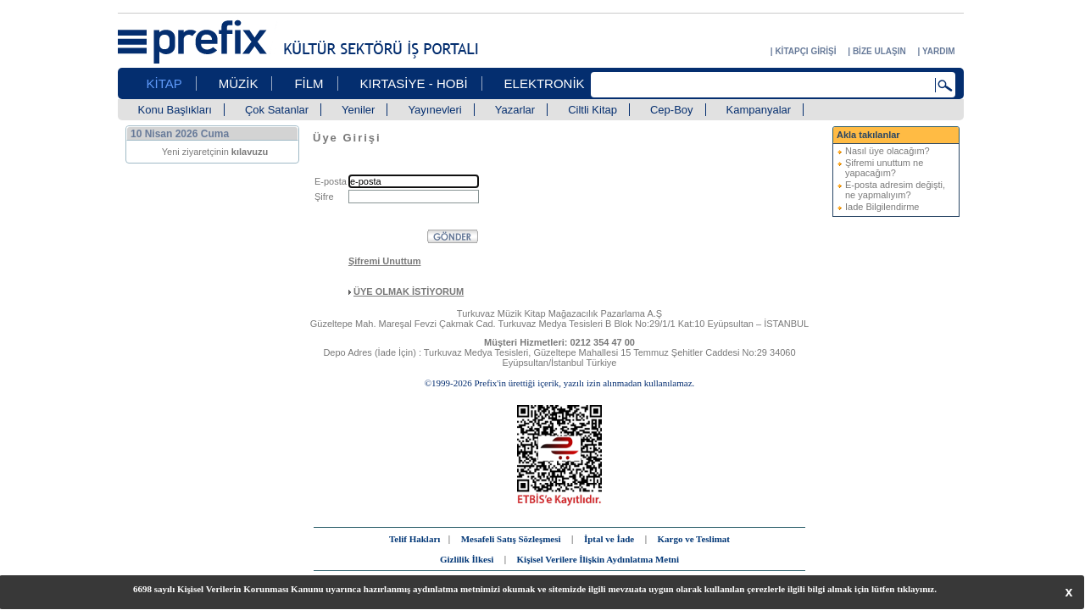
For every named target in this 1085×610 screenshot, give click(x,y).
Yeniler (358, 109)
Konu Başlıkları (175, 109)
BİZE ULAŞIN (879, 51)
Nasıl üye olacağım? (887, 151)
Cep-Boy (671, 109)
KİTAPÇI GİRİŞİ (805, 51)
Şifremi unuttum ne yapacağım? (884, 168)
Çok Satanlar (277, 109)
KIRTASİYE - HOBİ (414, 83)
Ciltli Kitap (592, 109)
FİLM (308, 83)
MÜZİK (239, 83)
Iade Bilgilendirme (882, 207)
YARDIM (938, 51)
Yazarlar (515, 109)
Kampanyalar (759, 109)
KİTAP (164, 83)
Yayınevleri (434, 109)
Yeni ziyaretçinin (215, 152)
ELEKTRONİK (544, 83)
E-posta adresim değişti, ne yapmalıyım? (895, 190)
